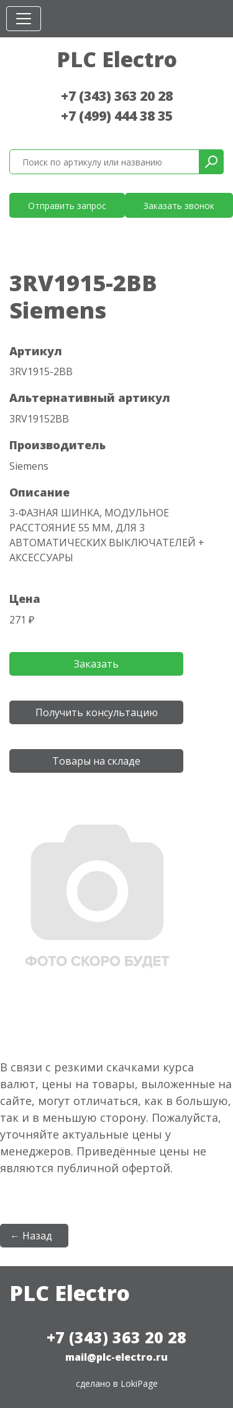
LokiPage (139, 1383)
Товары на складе (96, 761)
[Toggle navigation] (23, 18)
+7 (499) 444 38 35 (117, 115)
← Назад (31, 1235)
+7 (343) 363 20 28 (117, 96)
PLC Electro (117, 59)
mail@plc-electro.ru (116, 1357)
